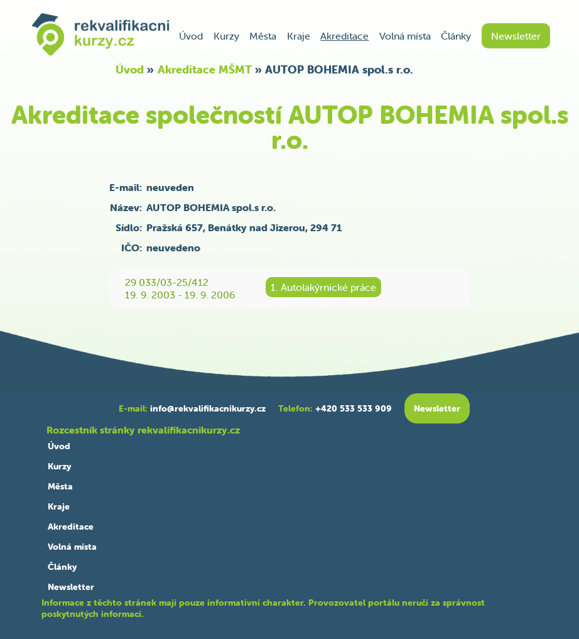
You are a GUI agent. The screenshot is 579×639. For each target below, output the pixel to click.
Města (262, 36)
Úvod (191, 36)
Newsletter (516, 36)
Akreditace (344, 36)
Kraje (298, 36)
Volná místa (405, 36)
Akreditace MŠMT (205, 69)
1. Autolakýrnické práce (323, 287)
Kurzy (226, 36)
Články (456, 36)
